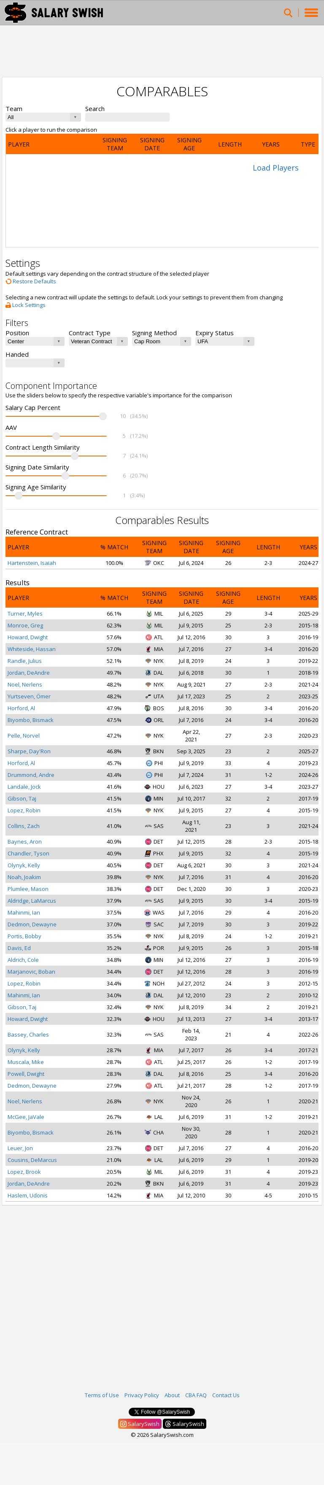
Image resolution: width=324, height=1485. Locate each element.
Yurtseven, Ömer (29, 696)
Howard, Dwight (28, 637)
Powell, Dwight (26, 1074)
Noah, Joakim (24, 877)
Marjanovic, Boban (31, 971)
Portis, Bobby (24, 936)
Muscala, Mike (26, 1062)
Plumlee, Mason (28, 889)
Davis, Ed (19, 948)
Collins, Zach (24, 826)
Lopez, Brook (24, 1172)
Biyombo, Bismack (31, 720)
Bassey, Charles (28, 1034)
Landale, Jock (24, 786)
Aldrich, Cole (23, 960)
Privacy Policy (141, 1395)
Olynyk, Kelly (24, 865)
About (172, 1395)
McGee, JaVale (26, 1117)
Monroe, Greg (25, 625)
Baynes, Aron (25, 841)
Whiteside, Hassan (32, 649)
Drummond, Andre (31, 775)
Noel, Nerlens (25, 684)
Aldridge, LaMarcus (32, 900)
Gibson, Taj (22, 798)
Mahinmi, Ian (24, 912)
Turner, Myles (25, 613)
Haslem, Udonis (28, 1195)
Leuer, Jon (20, 1148)
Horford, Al (21, 708)
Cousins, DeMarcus (32, 1160)
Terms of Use (102, 1395)
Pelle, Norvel (24, 735)
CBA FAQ (196, 1395)
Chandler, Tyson (28, 853)
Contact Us (226, 1395)
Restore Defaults (30, 281)
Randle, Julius (25, 661)
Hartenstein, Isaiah (32, 563)
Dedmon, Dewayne (32, 924)
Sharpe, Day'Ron (29, 751)
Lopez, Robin (24, 810)
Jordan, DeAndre (29, 672)
